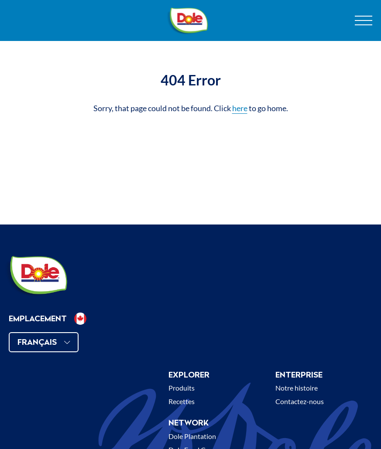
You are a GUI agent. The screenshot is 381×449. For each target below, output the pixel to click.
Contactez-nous (299, 401)
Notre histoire (296, 388)
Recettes (181, 401)
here (239, 108)
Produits (181, 388)
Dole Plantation (192, 436)
